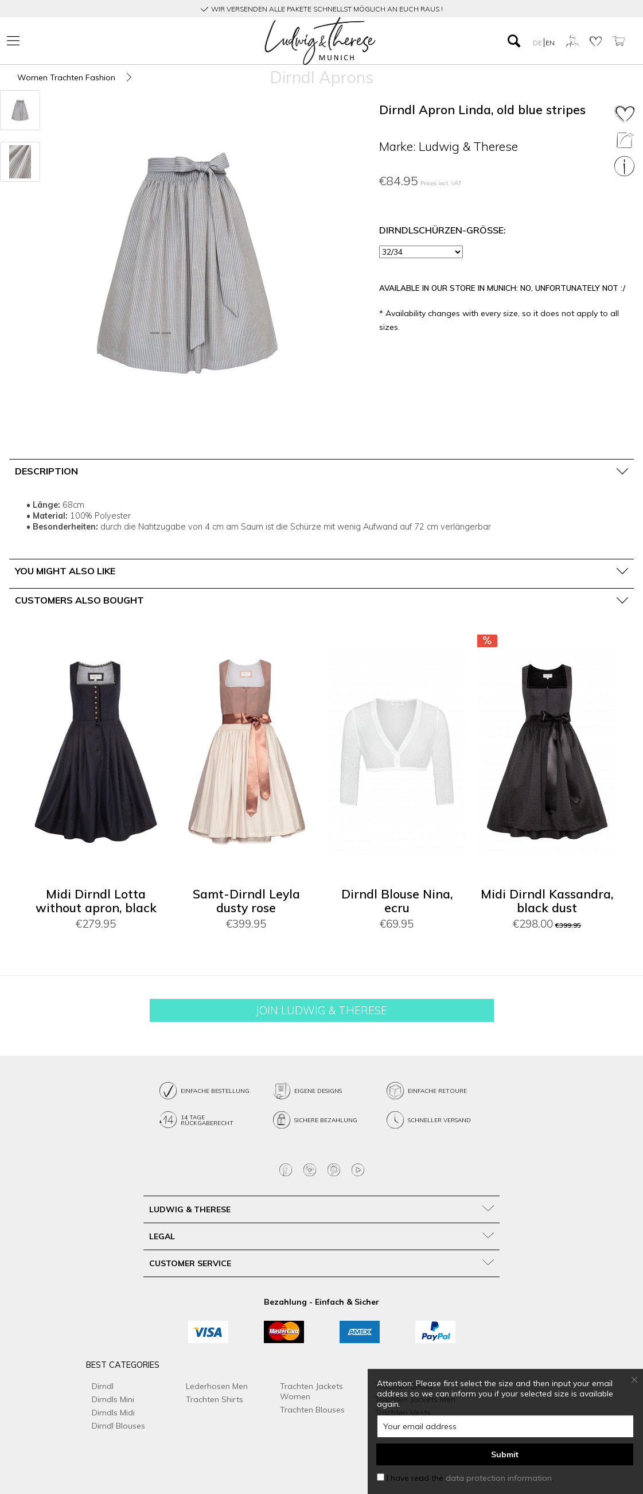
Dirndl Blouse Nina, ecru (397, 901)
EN (550, 42)
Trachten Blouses (312, 1409)
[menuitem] (104, 41)
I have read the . (470, 1478)
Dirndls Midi (113, 1412)
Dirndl (103, 1386)
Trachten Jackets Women (311, 1391)
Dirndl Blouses (118, 1426)
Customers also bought (79, 600)
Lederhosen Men (217, 1386)
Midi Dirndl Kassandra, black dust (547, 901)
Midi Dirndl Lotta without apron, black (96, 901)
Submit (505, 1454)
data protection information (499, 1478)
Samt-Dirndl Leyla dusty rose (246, 901)
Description (46, 471)
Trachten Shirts (214, 1399)
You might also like (65, 571)
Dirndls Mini (113, 1399)
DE (538, 42)
